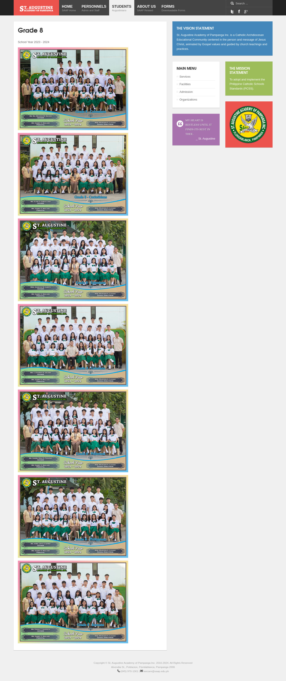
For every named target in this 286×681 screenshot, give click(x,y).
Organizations (188, 99)
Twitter (232, 11)
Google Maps (246, 11)
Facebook (239, 11)
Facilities (185, 84)
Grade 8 (30, 30)
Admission (186, 91)
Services (185, 76)
